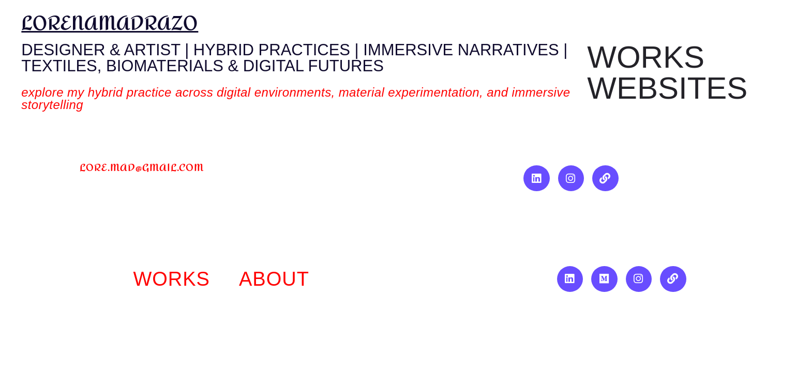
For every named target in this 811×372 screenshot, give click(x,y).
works (171, 279)
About (274, 279)
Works (645, 57)
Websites (667, 88)
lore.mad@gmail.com (142, 168)
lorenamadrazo (109, 24)
